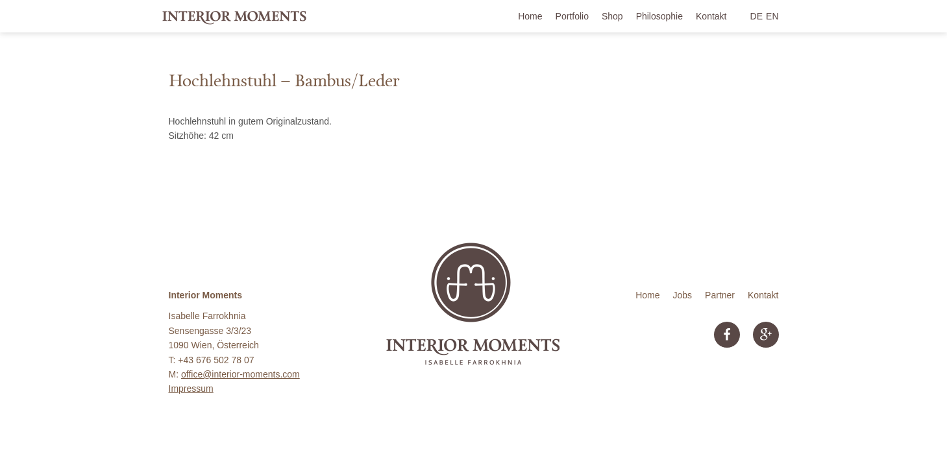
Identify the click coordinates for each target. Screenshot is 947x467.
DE (756, 16)
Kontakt (711, 16)
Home (530, 16)
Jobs (683, 295)
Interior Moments (235, 16)
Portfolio (572, 16)
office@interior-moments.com (240, 374)
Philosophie (659, 16)
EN (772, 16)
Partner (720, 295)
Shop (612, 16)
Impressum (191, 388)
